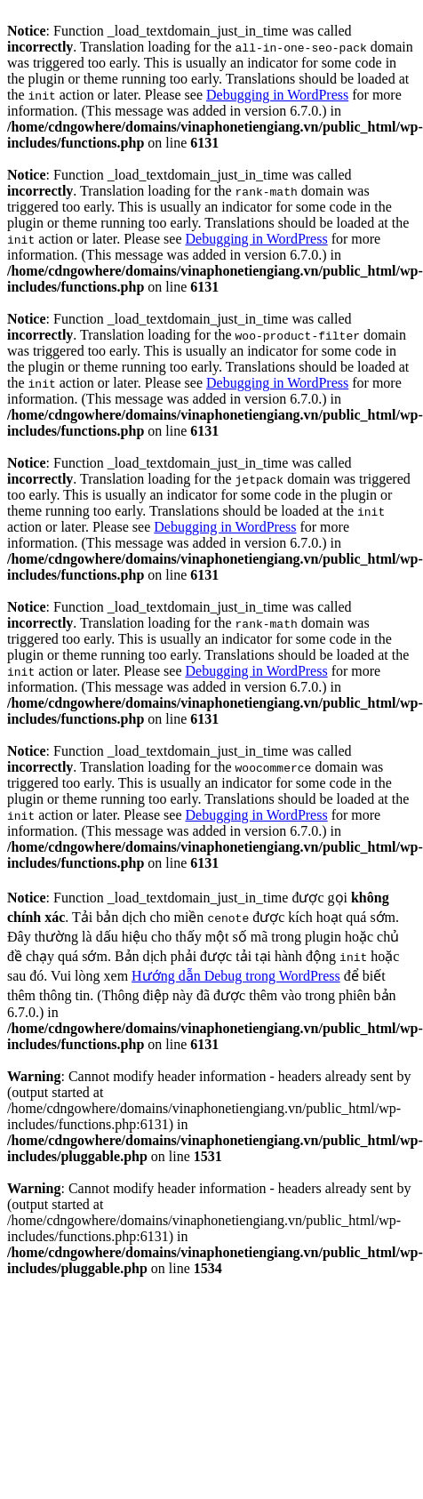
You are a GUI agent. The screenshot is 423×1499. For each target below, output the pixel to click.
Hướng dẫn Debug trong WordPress (236, 975)
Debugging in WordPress (277, 94)
